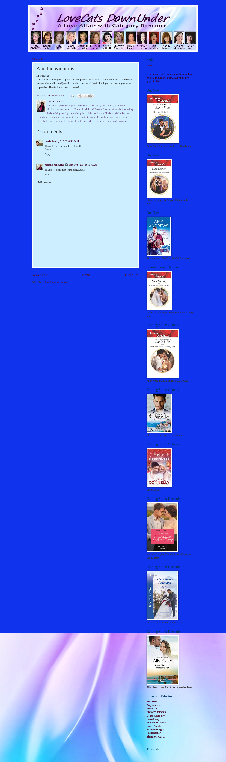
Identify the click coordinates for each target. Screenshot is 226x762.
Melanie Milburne (54, 165)
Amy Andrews (154, 705)
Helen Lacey (153, 719)
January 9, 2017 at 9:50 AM (65, 141)
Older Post (132, 275)
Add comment (45, 182)
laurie (48, 141)
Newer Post (40, 275)
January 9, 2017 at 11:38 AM (83, 165)
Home (86, 275)
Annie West (153, 708)
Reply (48, 154)
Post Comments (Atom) (56, 282)
